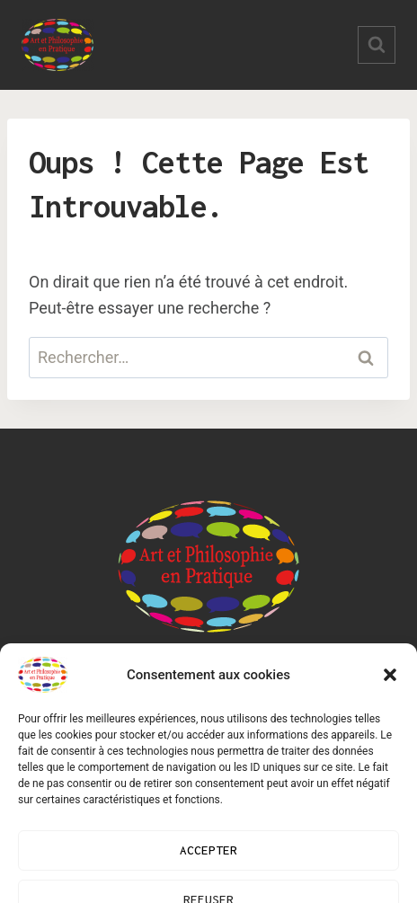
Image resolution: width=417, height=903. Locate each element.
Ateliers (168, 687)
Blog (87, 687)
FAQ (334, 687)
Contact (262, 687)
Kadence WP (262, 828)
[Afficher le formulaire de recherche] (376, 45)
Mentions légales (208, 727)
